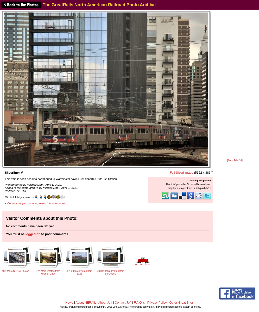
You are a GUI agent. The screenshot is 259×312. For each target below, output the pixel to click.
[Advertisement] (235, 84)
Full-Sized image (181, 172)
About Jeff (105, 302)
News (69, 302)
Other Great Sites (181, 302)
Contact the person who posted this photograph (36, 203)
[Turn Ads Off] (235, 160)
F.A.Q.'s (139, 302)
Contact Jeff (123, 302)
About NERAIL (86, 302)
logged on (32, 234)
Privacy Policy (157, 302)
